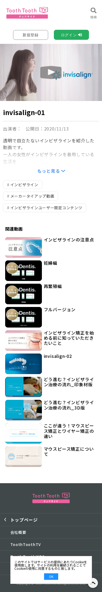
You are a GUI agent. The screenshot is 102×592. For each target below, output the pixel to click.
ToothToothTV (25, 544)
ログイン (69, 35)
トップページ (24, 519)
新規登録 (31, 35)
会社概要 (18, 532)
